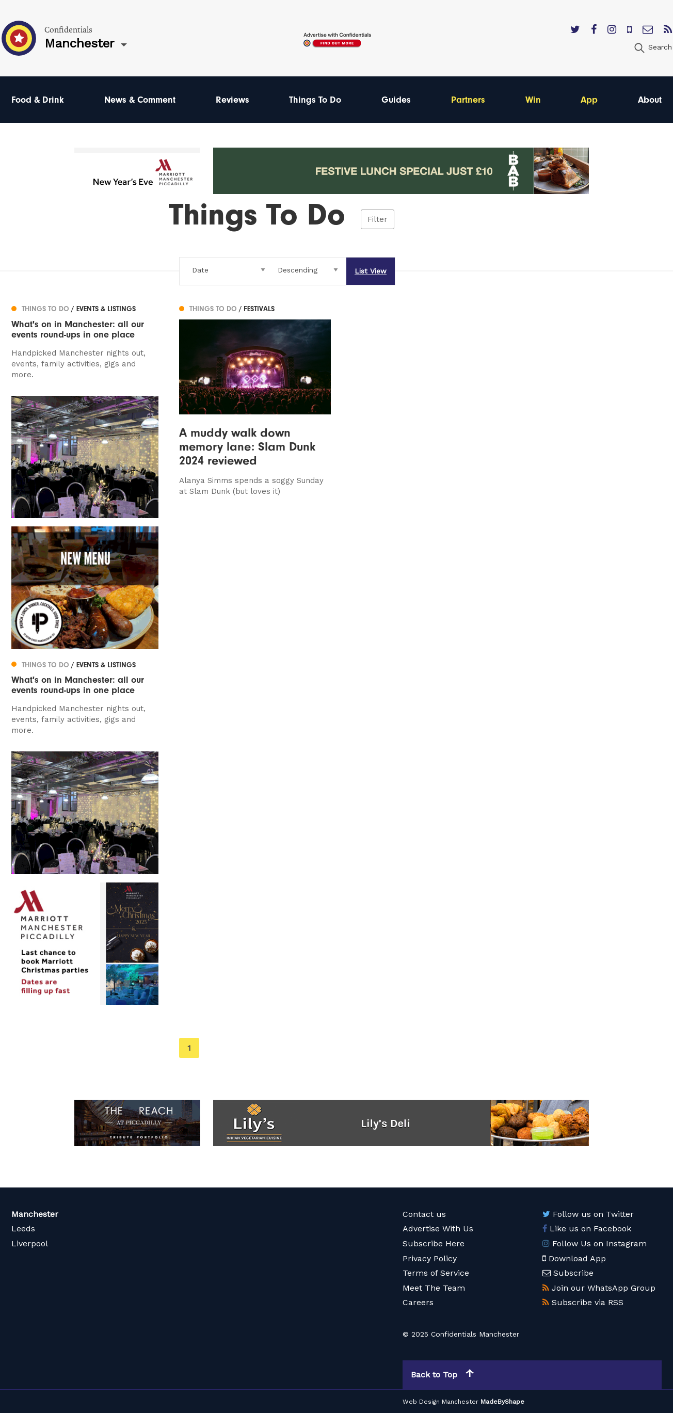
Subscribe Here (433, 1243)
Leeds (23, 1228)
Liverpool (29, 1243)
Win (533, 99)
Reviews (232, 99)
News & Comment (139, 99)
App (589, 99)
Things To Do (315, 99)
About (650, 99)
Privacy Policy (430, 1258)
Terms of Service (436, 1273)
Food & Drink (37, 99)
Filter (377, 219)
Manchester (34, 1214)
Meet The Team (434, 1287)
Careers (418, 1302)
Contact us (424, 1214)
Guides (396, 99)
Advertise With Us (438, 1228)
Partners (468, 99)
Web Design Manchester (440, 1401)
